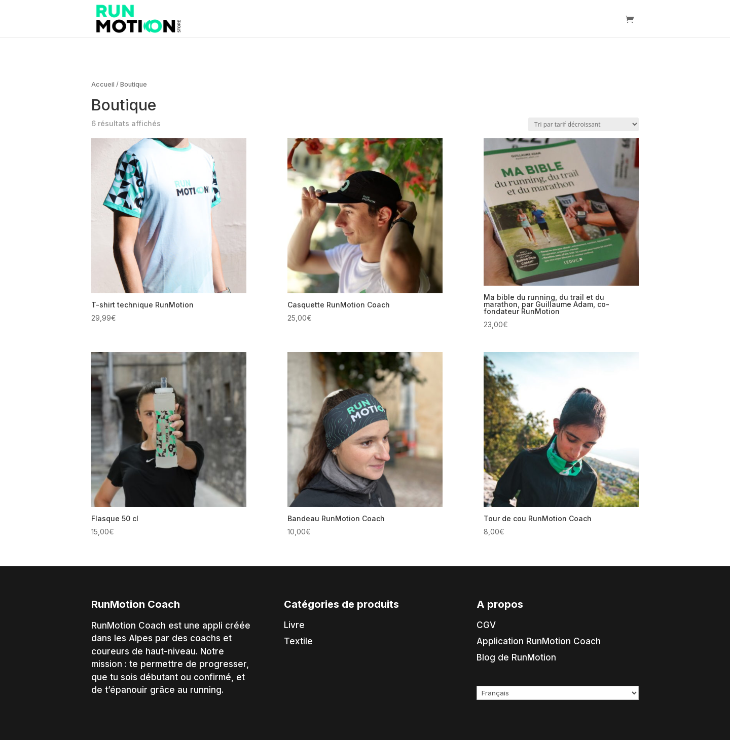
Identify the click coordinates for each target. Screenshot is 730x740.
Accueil (103, 84)
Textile (298, 641)
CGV (486, 625)
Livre (294, 625)
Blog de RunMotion (516, 657)
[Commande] (583, 124)
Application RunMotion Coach (539, 641)
